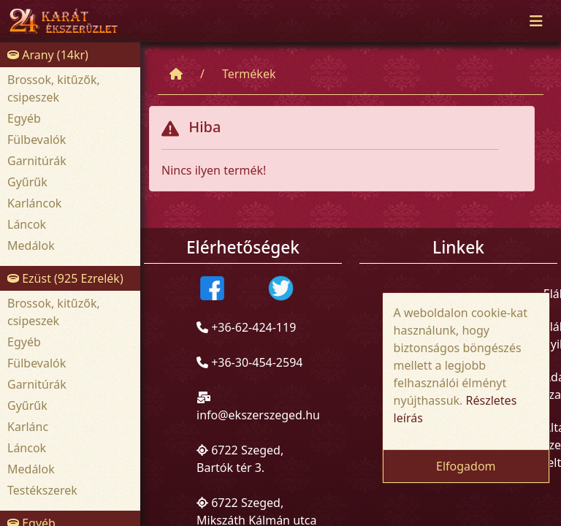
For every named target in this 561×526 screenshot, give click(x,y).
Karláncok (34, 203)
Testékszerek (42, 490)
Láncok (26, 224)
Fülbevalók (36, 140)
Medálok (31, 245)
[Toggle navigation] (536, 21)
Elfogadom (466, 466)
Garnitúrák (36, 161)
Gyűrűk (27, 182)
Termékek (249, 74)
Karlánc (27, 427)
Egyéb (24, 118)
